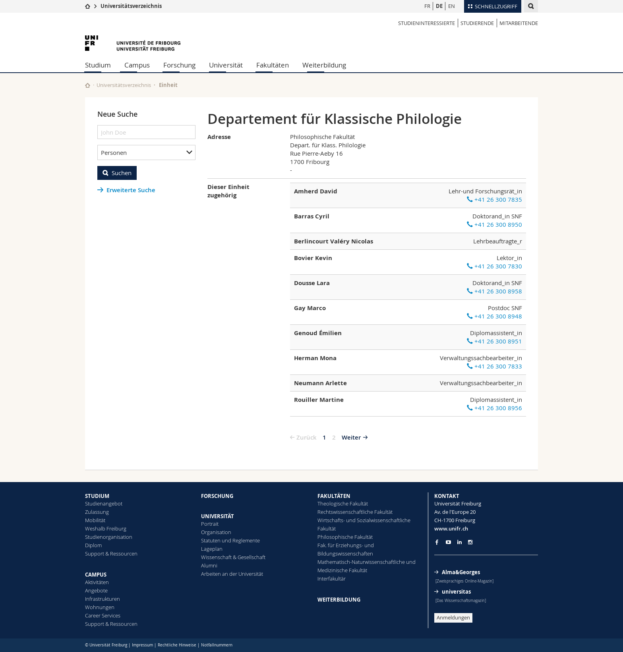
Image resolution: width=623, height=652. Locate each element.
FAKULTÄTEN (333, 496)
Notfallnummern (216, 645)
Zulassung (97, 511)
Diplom (93, 545)
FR (427, 6)
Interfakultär (331, 578)
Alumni (209, 565)
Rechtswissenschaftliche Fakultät (355, 511)
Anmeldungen (453, 617)
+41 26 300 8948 (494, 316)
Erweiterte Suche (130, 190)
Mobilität (95, 520)
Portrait (210, 523)
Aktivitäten (97, 582)
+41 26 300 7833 (494, 366)
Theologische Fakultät (342, 503)
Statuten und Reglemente (230, 540)
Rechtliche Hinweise (177, 645)
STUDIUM (97, 496)
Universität (226, 64)
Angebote (96, 590)
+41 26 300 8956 (494, 408)
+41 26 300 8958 (494, 291)
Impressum (142, 645)
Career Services (102, 615)
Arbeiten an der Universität (232, 573)
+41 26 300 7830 (494, 266)
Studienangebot (103, 503)
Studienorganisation (108, 536)
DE (439, 6)
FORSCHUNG (217, 496)
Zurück (306, 437)
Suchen (122, 173)
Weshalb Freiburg (105, 528)
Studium (98, 64)
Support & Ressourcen (111, 553)
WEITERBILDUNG (338, 599)
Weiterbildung (324, 64)
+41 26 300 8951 (494, 341)
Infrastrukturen (102, 598)
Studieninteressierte (426, 23)
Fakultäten (272, 64)
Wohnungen (99, 607)
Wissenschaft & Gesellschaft (233, 557)
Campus (137, 64)
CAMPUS (95, 574)
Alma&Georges (461, 572)
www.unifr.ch (451, 528)
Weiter (351, 437)
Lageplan (211, 548)
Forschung (179, 64)
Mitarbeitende (518, 23)
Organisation (216, 532)
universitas (456, 591)
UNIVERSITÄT (217, 516)
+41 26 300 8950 (494, 224)
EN (451, 6)
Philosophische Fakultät (345, 536)
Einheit (168, 85)
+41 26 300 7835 (494, 199)
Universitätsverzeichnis (131, 6)
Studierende (477, 23)
